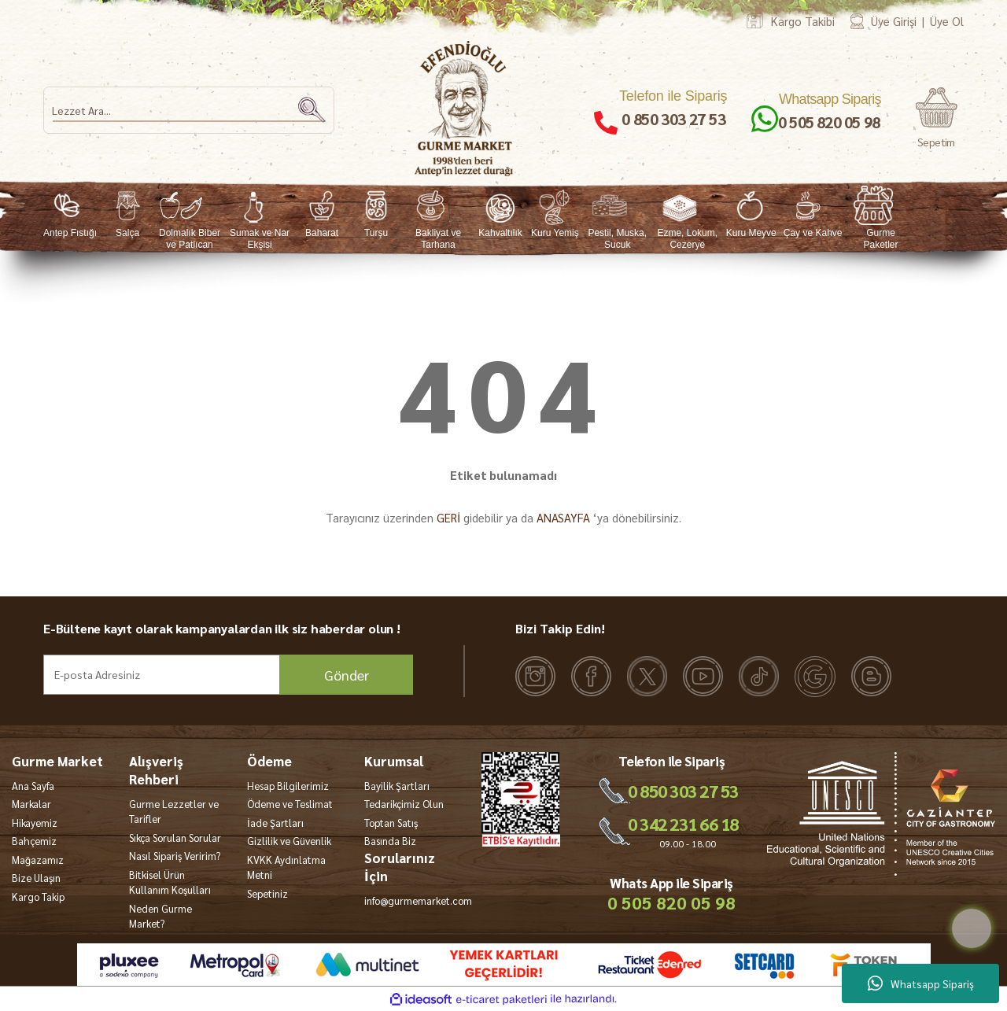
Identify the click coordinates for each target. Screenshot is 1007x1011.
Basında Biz (390, 840)
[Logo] (464, 108)
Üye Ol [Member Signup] (947, 20)
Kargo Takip (38, 896)
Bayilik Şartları (397, 785)
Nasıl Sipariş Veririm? (174, 855)
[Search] (188, 110)
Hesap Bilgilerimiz (288, 785)
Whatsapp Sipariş (921, 983)
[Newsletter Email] (228, 675)
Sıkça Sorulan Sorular (175, 837)
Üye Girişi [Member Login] (894, 20)
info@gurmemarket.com (418, 900)
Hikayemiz (34, 822)
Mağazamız (38, 859)
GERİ (448, 517)
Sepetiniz (267, 893)
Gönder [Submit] (346, 675)
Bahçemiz (34, 840)
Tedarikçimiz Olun (404, 803)
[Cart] (936, 118)
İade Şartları (275, 822)
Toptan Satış (391, 822)
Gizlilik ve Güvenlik (289, 840)
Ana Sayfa (33, 785)
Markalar (31, 803)
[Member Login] (857, 21)
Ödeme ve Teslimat (290, 803)
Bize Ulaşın (36, 877)
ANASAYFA (563, 517)
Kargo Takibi (803, 20)
